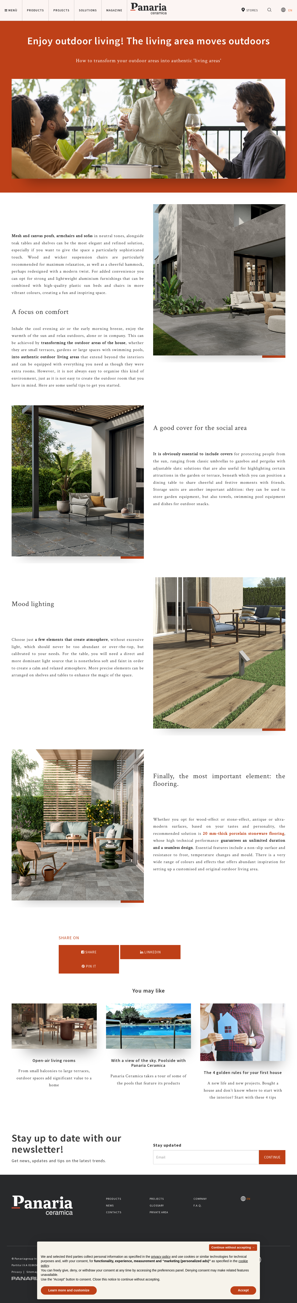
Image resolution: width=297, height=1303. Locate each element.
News (110, 1205)
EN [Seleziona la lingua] (286, 9)
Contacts (113, 1212)
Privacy (17, 1272)
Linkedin (150, 952)
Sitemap (32, 1272)
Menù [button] (11, 10)
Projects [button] (61, 10)
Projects (157, 1198)
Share (89, 952)
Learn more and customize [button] (68, 1290)
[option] (219, 283)
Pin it (89, 966)
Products (113, 1198)
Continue (272, 1157)
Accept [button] (243, 1290)
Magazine (114, 10)
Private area (159, 1212)
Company (200, 1198)
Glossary (157, 1205)
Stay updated (167, 1145)
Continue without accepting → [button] (233, 1247)
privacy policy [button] (161, 1256)
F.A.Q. (198, 1205)
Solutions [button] (88, 10)
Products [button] (35, 10)
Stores (249, 9)
